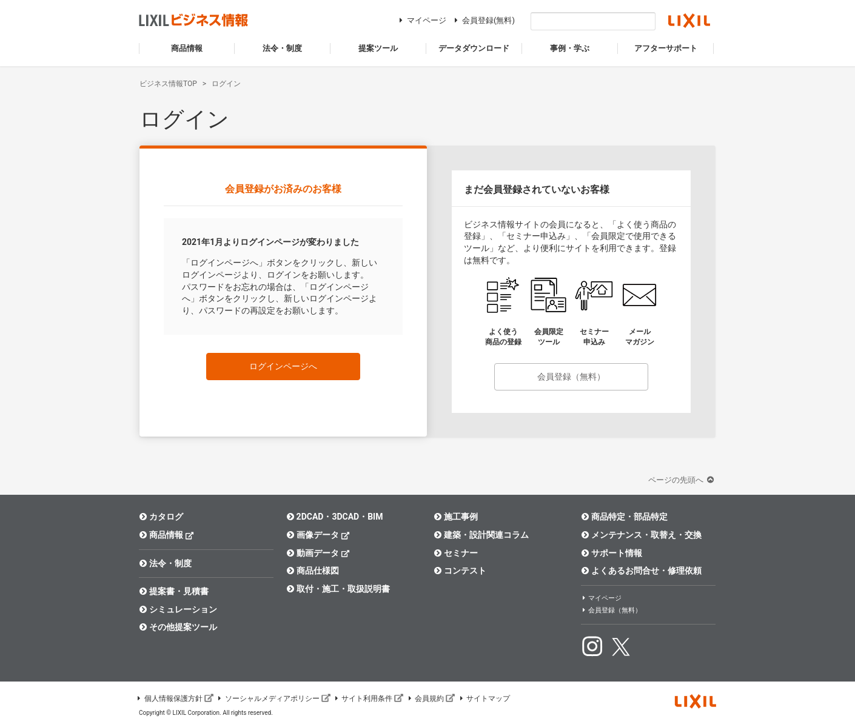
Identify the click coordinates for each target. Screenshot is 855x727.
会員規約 (430, 698)
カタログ (161, 516)
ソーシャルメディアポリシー (273, 698)
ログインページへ (283, 366)
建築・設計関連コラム (481, 535)
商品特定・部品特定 (624, 516)
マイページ (421, 20)
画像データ (318, 534)
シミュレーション (178, 609)
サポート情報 (611, 553)
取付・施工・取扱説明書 (338, 589)
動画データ (318, 553)
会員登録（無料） (571, 376)
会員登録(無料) (483, 20)
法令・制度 (165, 563)
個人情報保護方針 (174, 698)
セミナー (456, 553)
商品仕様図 (312, 570)
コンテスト (460, 570)
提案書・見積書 (174, 591)
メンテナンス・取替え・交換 (641, 535)
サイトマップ (484, 698)
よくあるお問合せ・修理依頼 (641, 570)
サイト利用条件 (369, 698)
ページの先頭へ (682, 479)
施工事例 (456, 516)
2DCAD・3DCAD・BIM (334, 516)
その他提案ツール (178, 627)
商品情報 (166, 534)
